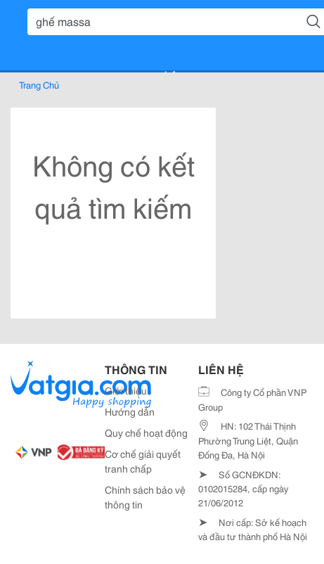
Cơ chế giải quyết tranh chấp (143, 461)
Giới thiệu (126, 390)
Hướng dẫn (130, 411)
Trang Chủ (39, 84)
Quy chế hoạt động (146, 432)
